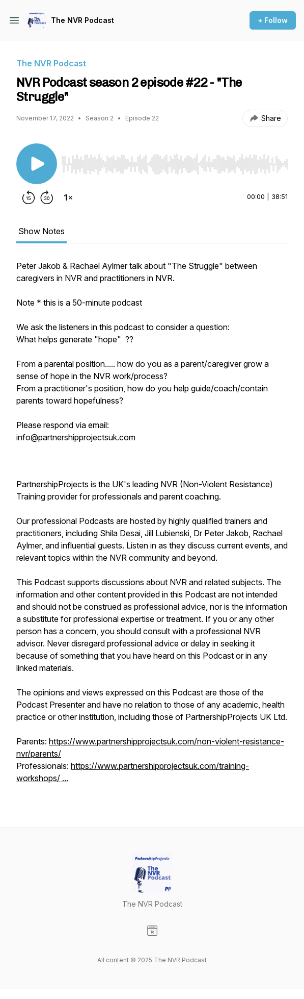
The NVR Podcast (82, 20)
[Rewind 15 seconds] (28, 197)
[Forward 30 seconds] (47, 197)
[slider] (174, 164)
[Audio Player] (174, 161)
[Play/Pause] (36, 163)
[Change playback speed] (68, 197)
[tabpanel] (152, 527)
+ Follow (273, 20)
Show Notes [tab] (41, 231)
